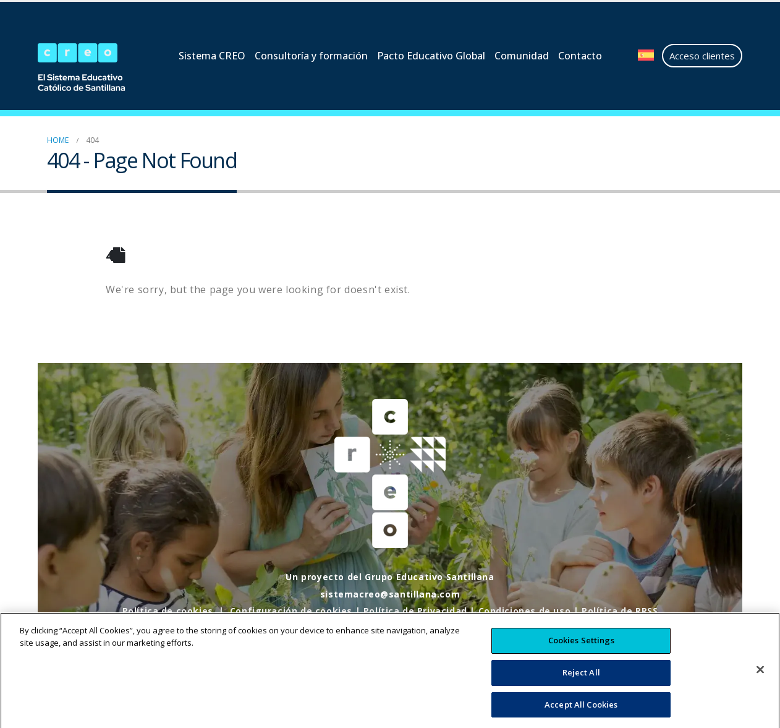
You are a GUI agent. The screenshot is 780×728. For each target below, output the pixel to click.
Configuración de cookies (290, 611)
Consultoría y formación (311, 55)
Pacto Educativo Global (431, 55)
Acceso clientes (702, 55)
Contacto (580, 55)
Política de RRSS (620, 611)
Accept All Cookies (581, 714)
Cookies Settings (581, 650)
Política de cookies (167, 611)
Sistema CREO (212, 55)
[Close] (760, 679)
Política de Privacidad (415, 611)
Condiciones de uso (524, 611)
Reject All (581, 682)
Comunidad (521, 55)
